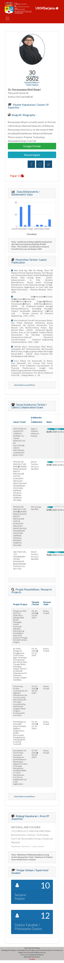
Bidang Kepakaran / (30, 817)
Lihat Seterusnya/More (24, 385)
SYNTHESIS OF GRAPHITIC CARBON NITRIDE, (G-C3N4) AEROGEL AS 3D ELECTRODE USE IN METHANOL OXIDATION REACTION (20, 441)
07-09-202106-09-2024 (35, 753)
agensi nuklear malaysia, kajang (35, 432)
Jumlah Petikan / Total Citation (32, 83)
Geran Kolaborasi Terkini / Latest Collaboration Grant (29, 406)
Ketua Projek (46, 612)
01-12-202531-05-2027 (35, 614)
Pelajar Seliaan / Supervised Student (29, 871)
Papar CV (17, 175)
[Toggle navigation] (7, 18)
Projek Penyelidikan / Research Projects (31, 591)
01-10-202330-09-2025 (35, 689)
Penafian (32, 959)
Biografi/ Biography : (23, 114)
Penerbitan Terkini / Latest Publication (29, 261)
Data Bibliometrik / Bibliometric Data (25, 193)
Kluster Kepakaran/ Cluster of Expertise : (28, 106)
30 (32, 72)
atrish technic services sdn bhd (35, 465)
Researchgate (32, 154)
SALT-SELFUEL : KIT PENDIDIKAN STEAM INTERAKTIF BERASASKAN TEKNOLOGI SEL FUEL (19, 560)
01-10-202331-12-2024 (35, 725)
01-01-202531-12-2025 (35, 652)
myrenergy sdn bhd (36, 507)
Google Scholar (32, 146)
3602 (32, 78)
